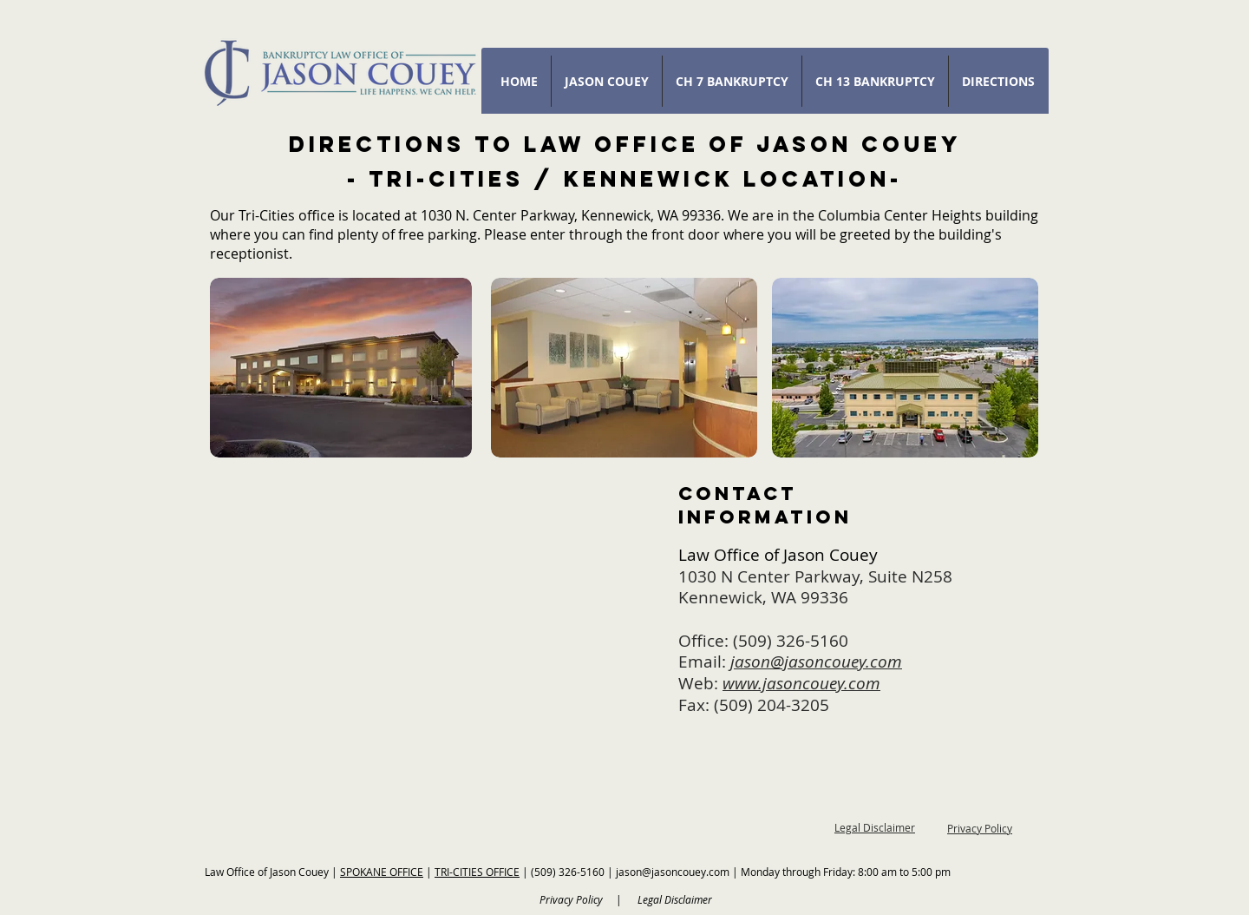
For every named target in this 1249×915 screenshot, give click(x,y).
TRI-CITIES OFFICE (477, 872)
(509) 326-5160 (790, 640)
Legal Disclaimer (874, 827)
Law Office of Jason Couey (268, 872)
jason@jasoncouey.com (672, 872)
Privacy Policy (979, 828)
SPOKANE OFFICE (381, 872)
